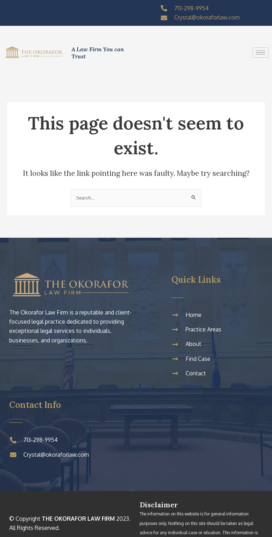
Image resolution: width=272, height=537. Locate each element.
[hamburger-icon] (260, 52)
